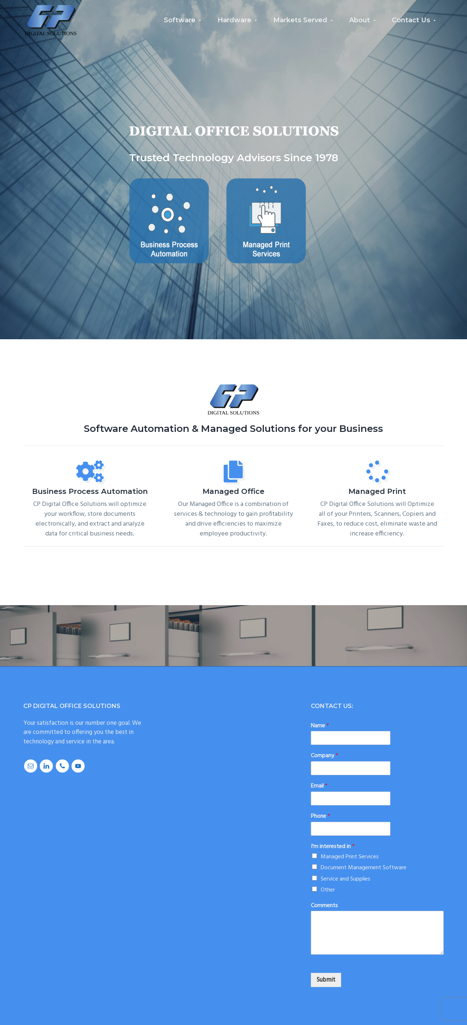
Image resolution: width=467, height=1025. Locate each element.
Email (319, 786)
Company (324, 756)
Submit (326, 980)
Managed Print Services (350, 857)
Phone (320, 816)
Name (320, 726)
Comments (324, 906)
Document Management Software (363, 868)
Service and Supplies (345, 879)
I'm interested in (333, 847)
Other (328, 890)
